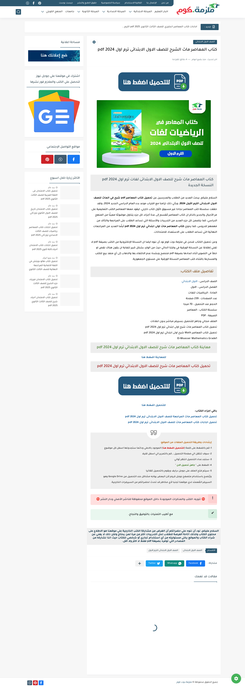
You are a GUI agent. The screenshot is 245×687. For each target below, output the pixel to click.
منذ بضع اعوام (49, 258)
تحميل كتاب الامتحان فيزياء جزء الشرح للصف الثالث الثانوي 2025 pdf (44, 283)
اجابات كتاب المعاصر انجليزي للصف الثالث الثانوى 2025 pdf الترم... (159, 26)
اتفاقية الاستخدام (133, 3)
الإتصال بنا (151, 3)
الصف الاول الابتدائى (205, 42)
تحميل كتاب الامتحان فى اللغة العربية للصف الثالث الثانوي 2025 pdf (44, 195)
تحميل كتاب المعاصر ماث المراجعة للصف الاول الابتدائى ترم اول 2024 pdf (171, 416)
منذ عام (51, 187)
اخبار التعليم (161, 11)
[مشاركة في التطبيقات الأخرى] (139, 563)
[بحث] (18, 12)
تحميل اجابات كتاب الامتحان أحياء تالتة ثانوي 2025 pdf (43, 247)
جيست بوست (66, 3)
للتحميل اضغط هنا (154, 405)
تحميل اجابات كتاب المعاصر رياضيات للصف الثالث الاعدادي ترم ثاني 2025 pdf (43, 231)
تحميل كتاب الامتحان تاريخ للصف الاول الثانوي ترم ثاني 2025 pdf (44, 213)
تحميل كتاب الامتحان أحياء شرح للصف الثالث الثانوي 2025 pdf (44, 301)
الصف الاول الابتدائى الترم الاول (163, 550)
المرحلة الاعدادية (116, 11)
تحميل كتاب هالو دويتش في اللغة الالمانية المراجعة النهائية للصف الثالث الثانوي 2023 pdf (43, 266)
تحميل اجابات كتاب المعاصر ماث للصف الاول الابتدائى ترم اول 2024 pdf (172, 422)
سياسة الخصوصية (110, 3)
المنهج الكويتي (54, 11)
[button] (195, 563)
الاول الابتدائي (189, 281)
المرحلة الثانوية (90, 11)
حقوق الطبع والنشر (87, 3)
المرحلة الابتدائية (143, 11)
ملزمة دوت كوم (184, 682)
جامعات (69, 11)
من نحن (165, 3)
